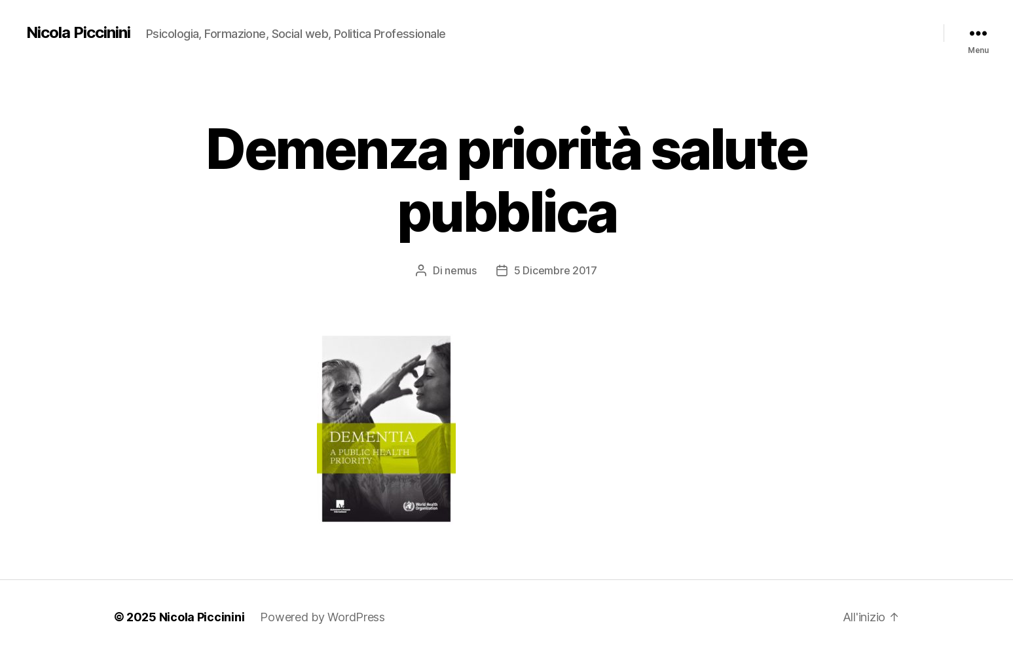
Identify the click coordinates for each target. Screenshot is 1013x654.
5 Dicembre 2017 (555, 270)
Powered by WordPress (322, 617)
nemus (461, 270)
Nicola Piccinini (78, 33)
